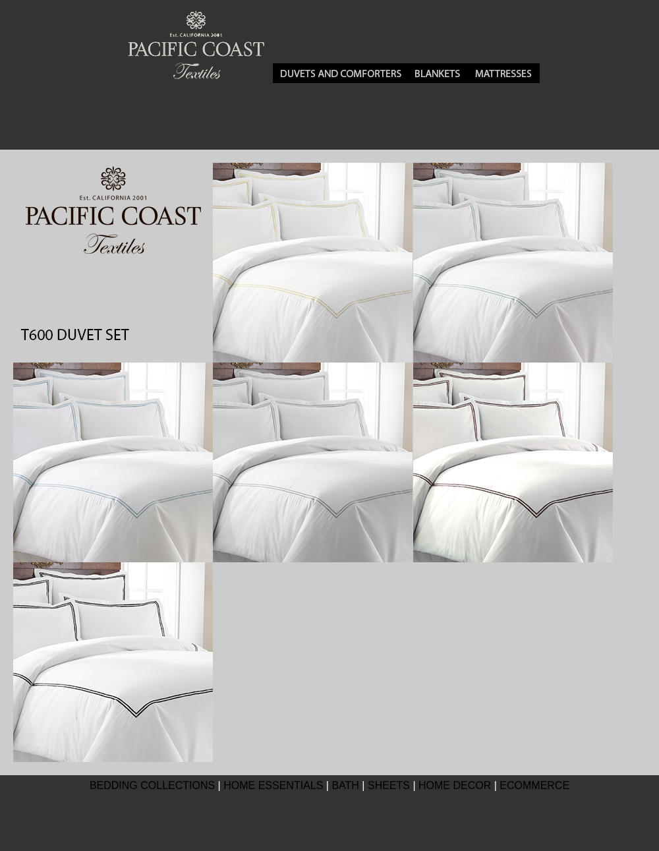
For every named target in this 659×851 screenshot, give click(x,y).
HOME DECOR (454, 785)
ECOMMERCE (534, 785)
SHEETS (389, 785)
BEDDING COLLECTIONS (152, 785)
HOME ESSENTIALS (273, 785)
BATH (344, 785)
